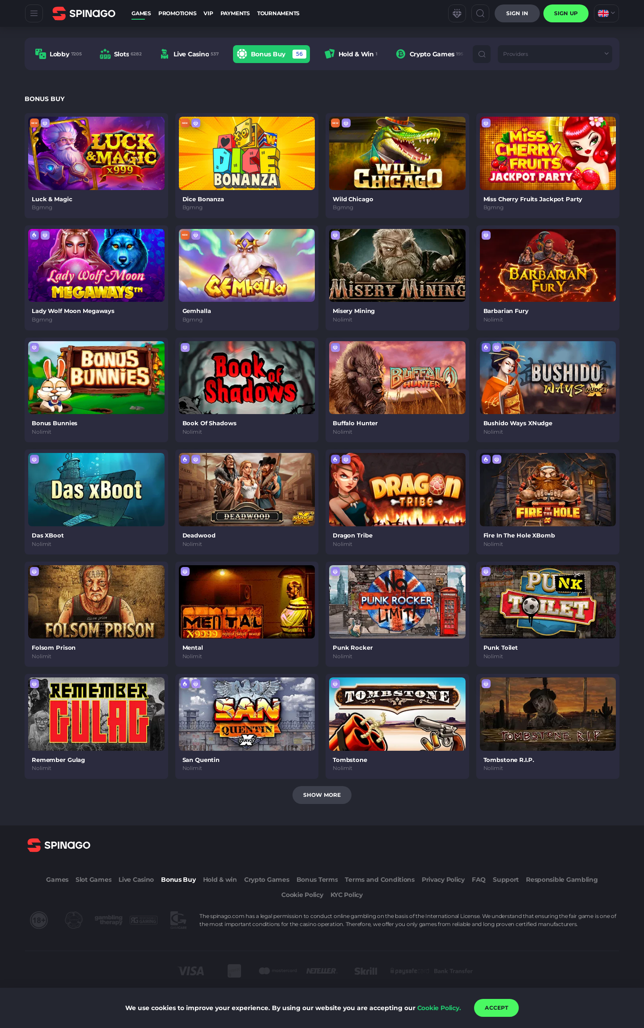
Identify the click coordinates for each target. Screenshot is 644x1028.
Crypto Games (266, 880)
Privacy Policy (443, 880)
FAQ (479, 880)
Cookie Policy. (439, 1008)
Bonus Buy (178, 880)
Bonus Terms (317, 880)
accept (496, 1007)
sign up (566, 13)
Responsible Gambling (561, 880)
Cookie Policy (302, 895)
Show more (322, 794)
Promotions (177, 13)
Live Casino (136, 880)
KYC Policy (346, 895)
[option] (58, 54)
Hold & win (220, 880)
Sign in (517, 13)
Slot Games (93, 880)
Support (506, 880)
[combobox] (606, 13)
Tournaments (278, 13)
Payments (235, 13)
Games (141, 13)
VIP (208, 13)
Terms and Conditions (379, 880)
